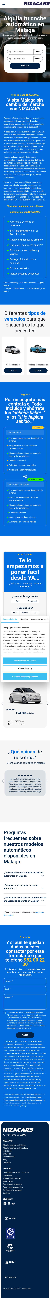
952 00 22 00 (33, 962)
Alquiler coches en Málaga (14, 1145)
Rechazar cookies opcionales (25, 677)
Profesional (32, 601)
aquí (39, 1097)
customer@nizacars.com (26, 1088)
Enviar (25, 1035)
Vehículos (7, 1151)
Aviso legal (8, 1181)
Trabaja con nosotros (12, 1178)
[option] (25, 704)
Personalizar (25, 669)
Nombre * (9, 981)
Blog (5, 1159)
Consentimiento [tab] (10, 619)
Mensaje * (9, 997)
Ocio (17, 601)
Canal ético (7, 1175)
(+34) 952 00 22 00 (14, 1134)
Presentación (8, 1157)
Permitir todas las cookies (25, 661)
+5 (35, 613)
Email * (8, 989)
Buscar (25, 65)
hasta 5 (25, 613)
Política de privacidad (12, 1190)
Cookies (6, 1193)
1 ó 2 (15, 613)
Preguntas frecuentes (12, 1184)
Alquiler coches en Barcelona (15, 1148)
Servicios (7, 1154)
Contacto (7, 1162)
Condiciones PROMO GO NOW (16, 1172)
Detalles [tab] (24, 619)
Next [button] (47, 703)
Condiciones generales (13, 1187)
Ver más (13, 370)
